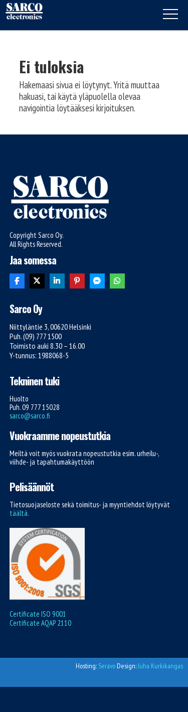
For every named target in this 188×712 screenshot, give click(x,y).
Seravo (106, 665)
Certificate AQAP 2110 (40, 623)
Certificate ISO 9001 (38, 614)
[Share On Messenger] (97, 281)
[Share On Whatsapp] (117, 281)
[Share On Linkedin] (57, 281)
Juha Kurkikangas (160, 665)
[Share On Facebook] (17, 281)
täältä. (19, 513)
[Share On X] (37, 281)
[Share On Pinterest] (77, 281)
